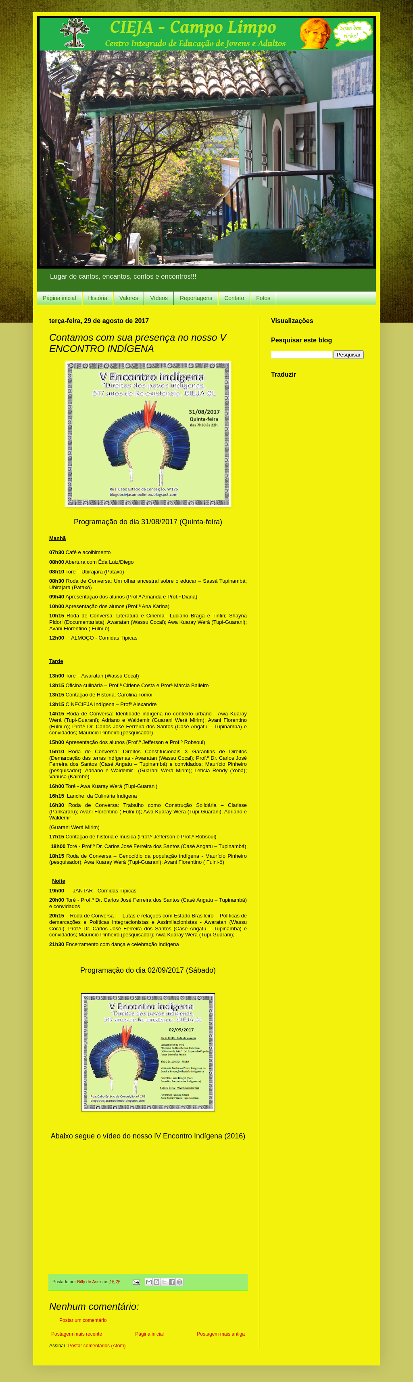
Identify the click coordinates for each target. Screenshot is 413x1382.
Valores (128, 298)
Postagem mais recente (76, 1334)
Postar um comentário (82, 1320)
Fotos (263, 298)
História (97, 298)
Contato (234, 298)
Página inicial (59, 298)
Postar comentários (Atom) (97, 1346)
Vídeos (159, 298)
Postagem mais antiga (221, 1334)
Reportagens (196, 298)
